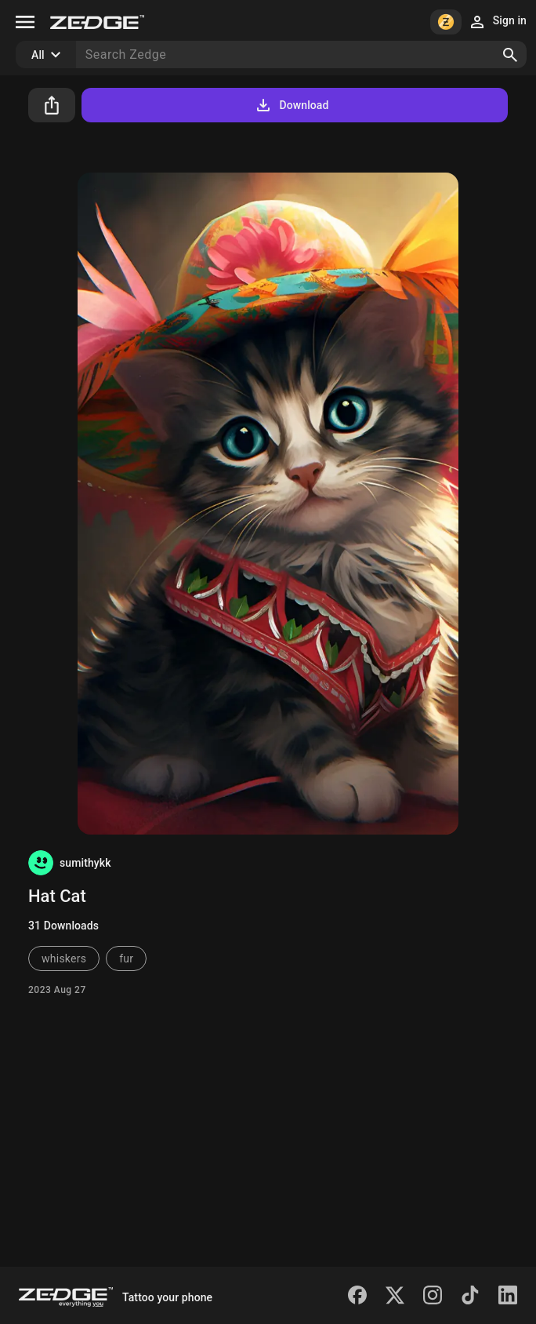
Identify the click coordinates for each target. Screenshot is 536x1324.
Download (291, 105)
